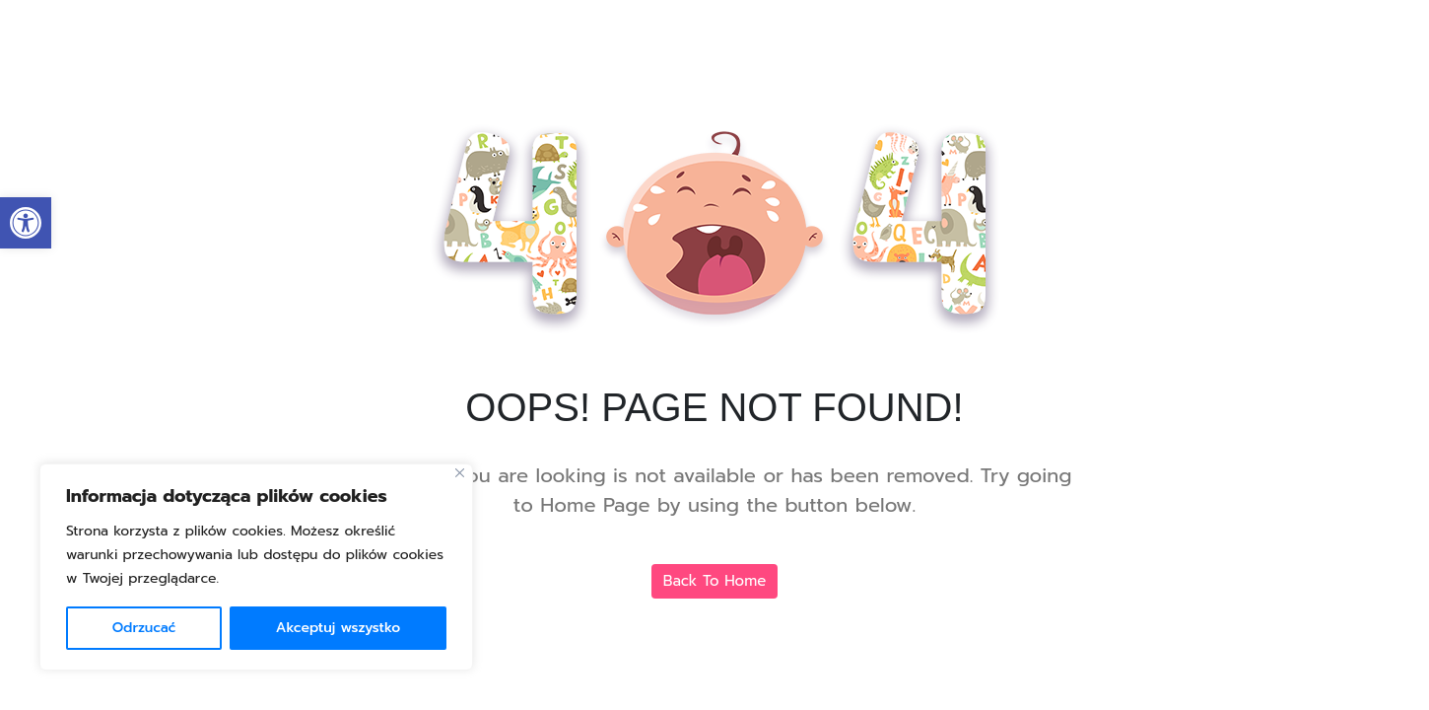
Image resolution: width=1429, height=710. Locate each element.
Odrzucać (144, 627)
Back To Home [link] (715, 581)
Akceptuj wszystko (338, 627)
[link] (25, 222)
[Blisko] (459, 472)
